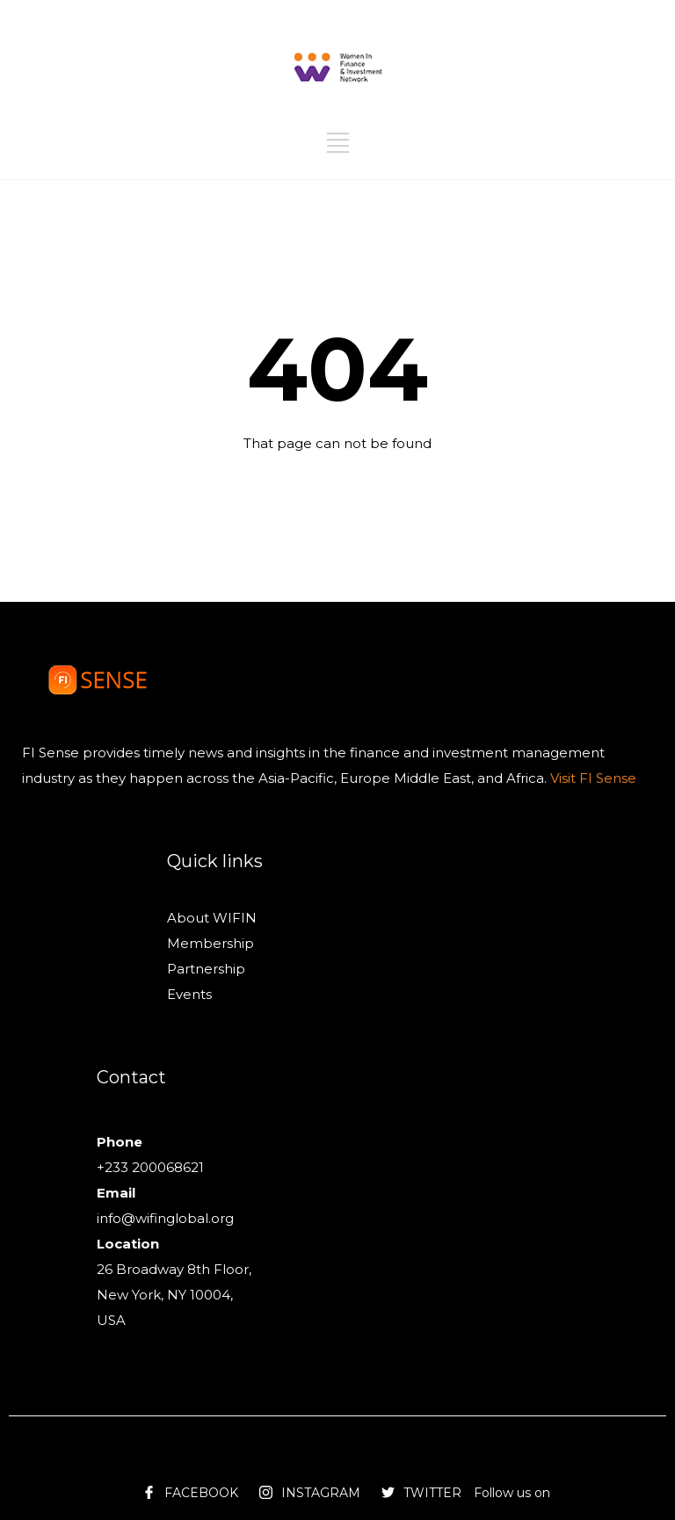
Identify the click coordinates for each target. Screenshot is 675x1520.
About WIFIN (212, 917)
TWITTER (432, 1493)
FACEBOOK (201, 1493)
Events (189, 994)
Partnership (206, 968)
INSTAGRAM (320, 1493)
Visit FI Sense (591, 778)
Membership (210, 943)
